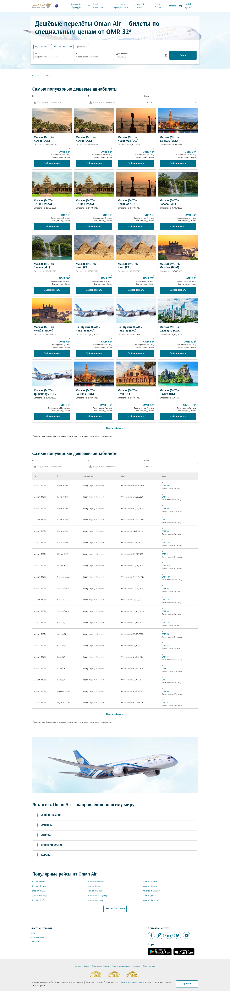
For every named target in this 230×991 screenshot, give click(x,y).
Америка (44, 825)
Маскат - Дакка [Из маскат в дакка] (149, 896)
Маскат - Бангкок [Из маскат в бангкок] (150, 881)
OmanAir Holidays (140, 6)
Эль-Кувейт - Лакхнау (151, 891)
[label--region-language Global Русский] (188, 6)
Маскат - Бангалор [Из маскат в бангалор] (95, 900)
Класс (146, 96)
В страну (78, 966)
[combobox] (53, 56)
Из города (136, 966)
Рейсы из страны (149, 966)
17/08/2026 (121, 57)
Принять (187, 984)
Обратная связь (37, 937)
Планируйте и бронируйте (81, 6)
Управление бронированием (125, 6)
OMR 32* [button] (119, 32)
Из (36, 54)
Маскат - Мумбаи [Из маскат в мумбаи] (94, 891)
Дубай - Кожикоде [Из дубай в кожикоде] (39, 896)
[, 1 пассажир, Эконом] (61, 46)
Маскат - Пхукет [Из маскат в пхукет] (39, 886)
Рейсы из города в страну (121, 966)
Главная (35, 76)
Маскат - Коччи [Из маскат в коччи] (38, 881)
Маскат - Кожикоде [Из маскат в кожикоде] (95, 881)
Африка (43, 835)
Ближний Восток (48, 845)
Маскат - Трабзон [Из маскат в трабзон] (39, 900)
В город (86, 966)
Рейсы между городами (100, 966)
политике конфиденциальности (131, 982)
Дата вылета (122, 54)
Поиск (183, 55)
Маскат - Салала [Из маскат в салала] (39, 891)
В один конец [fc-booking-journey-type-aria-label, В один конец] (40, 47)
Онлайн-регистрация (98, 6)
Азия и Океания (48, 815)
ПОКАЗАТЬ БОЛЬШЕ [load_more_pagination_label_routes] (115, 909)
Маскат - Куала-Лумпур (97, 896)
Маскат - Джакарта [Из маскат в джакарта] (151, 900)
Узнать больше (161, 6)
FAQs (33, 933)
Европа (42, 855)
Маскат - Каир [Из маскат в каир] (93, 886)
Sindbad (172, 6)
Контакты (35, 942)
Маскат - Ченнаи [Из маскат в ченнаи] (150, 886)
